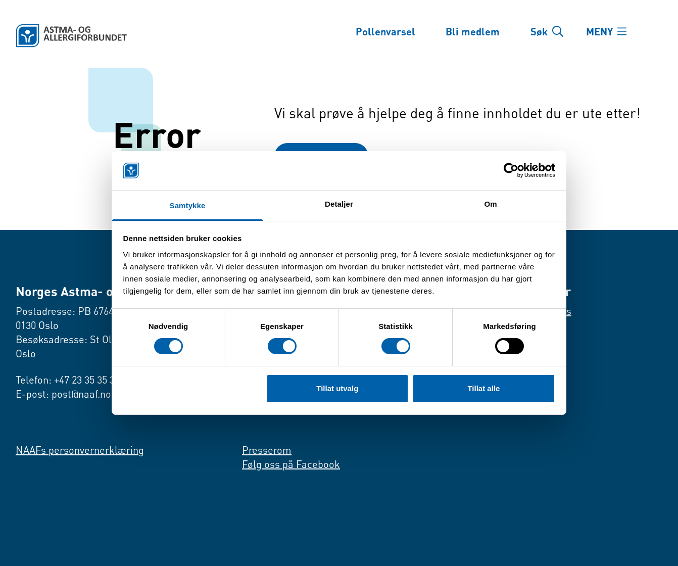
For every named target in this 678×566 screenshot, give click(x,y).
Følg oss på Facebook (291, 464)
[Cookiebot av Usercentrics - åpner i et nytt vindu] (511, 170)
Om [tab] (490, 204)
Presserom (267, 450)
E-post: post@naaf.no (63, 394)
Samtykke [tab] (188, 205)
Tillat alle (483, 388)
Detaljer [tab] (339, 204)
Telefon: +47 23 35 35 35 (68, 379)
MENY (599, 31)
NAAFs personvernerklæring (80, 450)
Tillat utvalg (337, 388)
